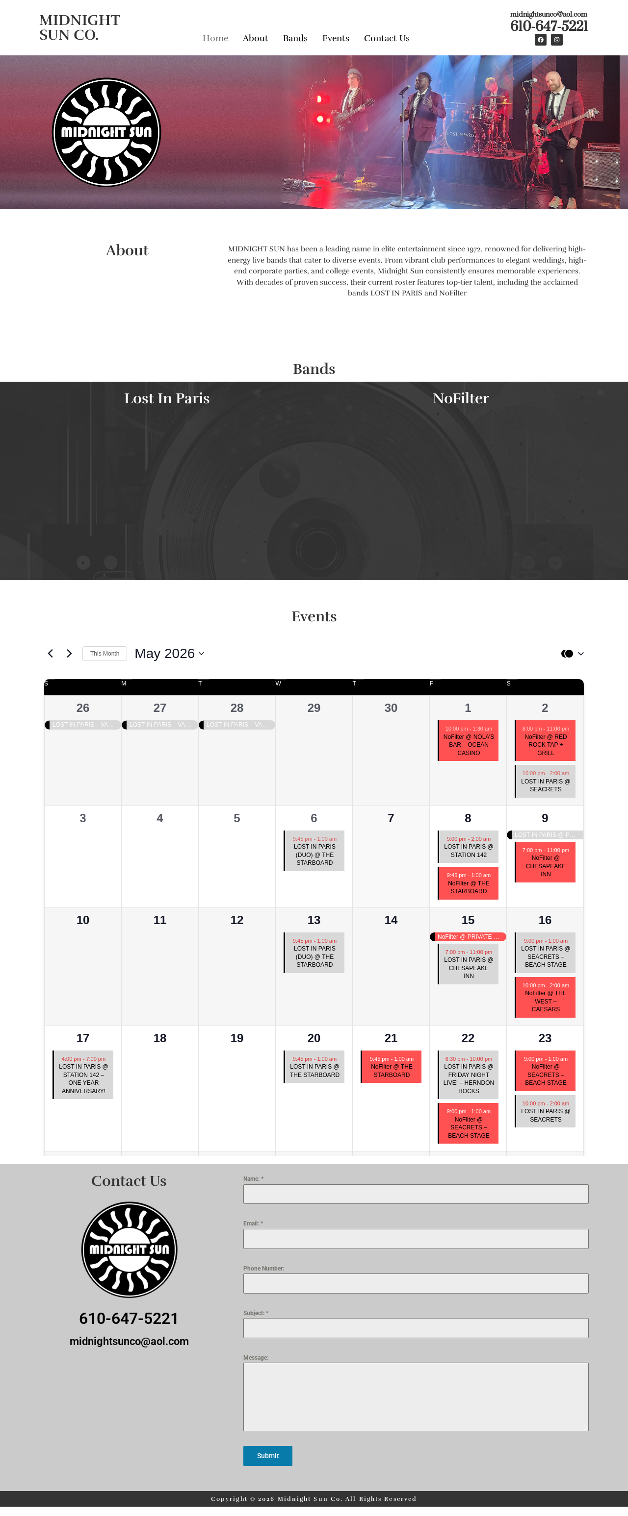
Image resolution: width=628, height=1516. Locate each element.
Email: (253, 1223)
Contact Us (387, 38)
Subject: (255, 1313)
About (255, 38)
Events (335, 38)
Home (215, 38)
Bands (295, 38)
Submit (268, 1456)
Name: (253, 1178)
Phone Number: (263, 1268)
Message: (255, 1357)
